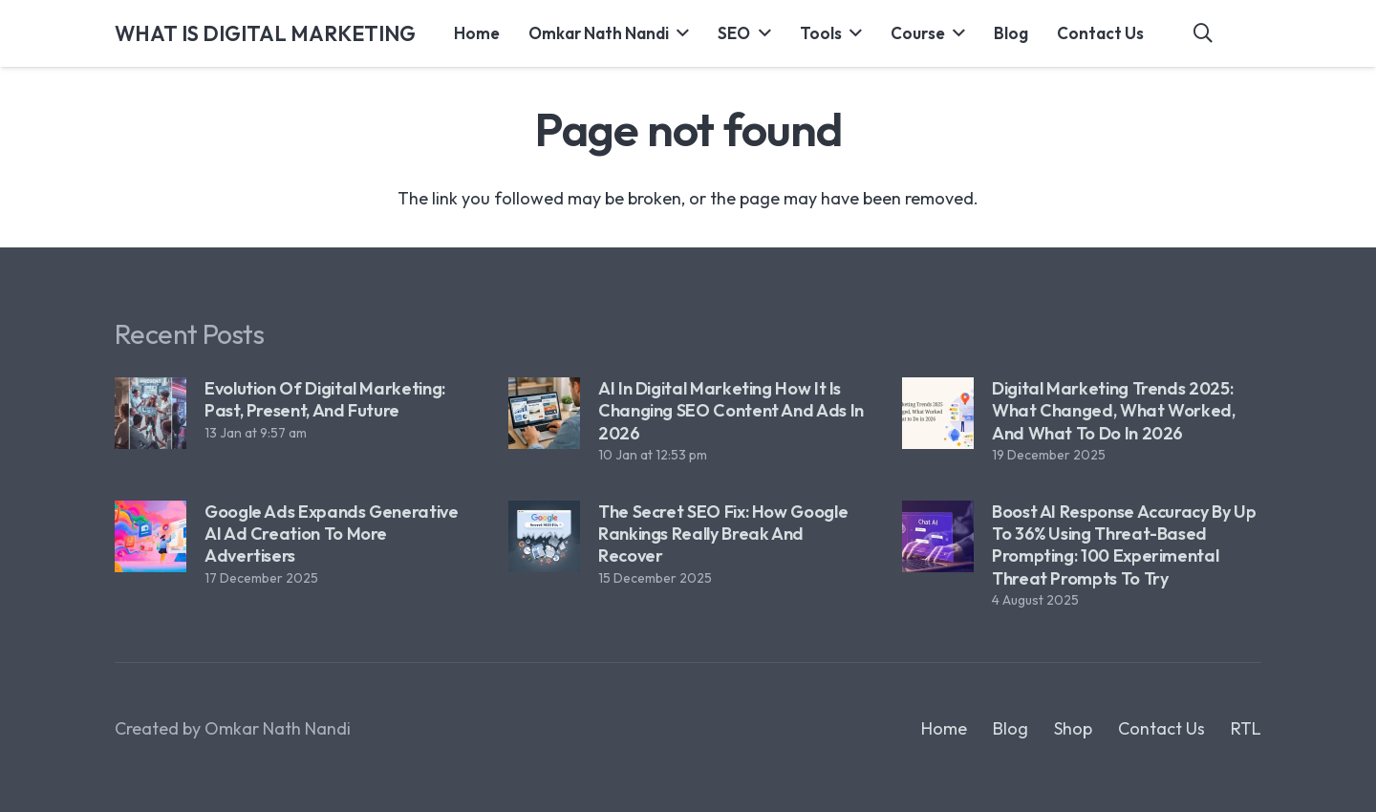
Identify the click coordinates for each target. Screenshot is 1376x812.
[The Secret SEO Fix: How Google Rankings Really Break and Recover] (544, 536)
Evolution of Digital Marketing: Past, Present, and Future (324, 399)
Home (944, 728)
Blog (1010, 728)
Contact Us (1161, 728)
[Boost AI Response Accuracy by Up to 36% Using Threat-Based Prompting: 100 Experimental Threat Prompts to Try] (938, 536)
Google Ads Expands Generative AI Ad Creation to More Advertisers (331, 534)
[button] (679, 33)
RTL (1246, 728)
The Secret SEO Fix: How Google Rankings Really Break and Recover (723, 534)
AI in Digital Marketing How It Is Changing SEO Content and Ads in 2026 (731, 410)
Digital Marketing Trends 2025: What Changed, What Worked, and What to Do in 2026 (1114, 410)
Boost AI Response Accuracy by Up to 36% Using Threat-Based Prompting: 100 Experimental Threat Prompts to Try (1124, 545)
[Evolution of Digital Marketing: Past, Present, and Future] (150, 413)
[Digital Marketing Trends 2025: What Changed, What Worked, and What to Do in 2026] (938, 413)
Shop (1073, 728)
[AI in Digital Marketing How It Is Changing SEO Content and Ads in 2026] (544, 413)
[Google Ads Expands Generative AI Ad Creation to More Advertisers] (150, 536)
